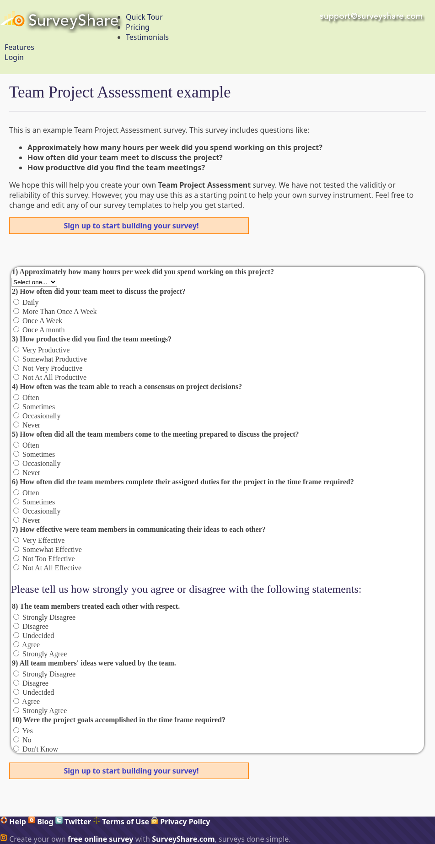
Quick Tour (144, 17)
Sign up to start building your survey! (131, 226)
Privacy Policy (180, 822)
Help (13, 822)
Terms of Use (121, 822)
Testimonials (147, 37)
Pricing (138, 27)
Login (14, 57)
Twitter (73, 822)
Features (19, 47)
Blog (41, 822)
